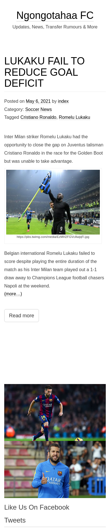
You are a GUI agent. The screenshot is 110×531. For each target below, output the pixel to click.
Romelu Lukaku (74, 117)
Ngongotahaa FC (55, 15)
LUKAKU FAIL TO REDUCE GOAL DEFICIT (44, 72)
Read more (21, 315)
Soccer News (38, 109)
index (63, 101)
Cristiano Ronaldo (38, 117)
